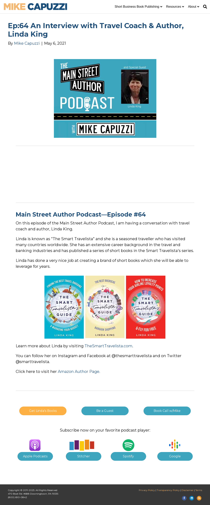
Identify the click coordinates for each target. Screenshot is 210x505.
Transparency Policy (168, 490)
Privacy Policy (147, 490)
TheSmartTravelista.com (108, 346)
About (192, 6)
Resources (173, 6)
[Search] (204, 6)
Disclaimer (187, 490)
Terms (198, 490)
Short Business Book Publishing (137, 6)
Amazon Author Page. (79, 371)
